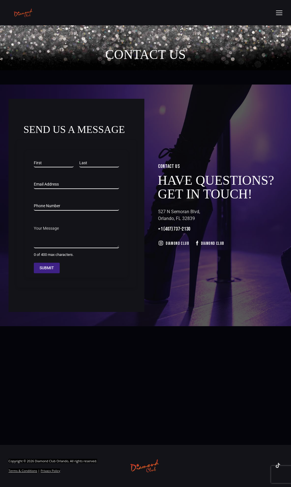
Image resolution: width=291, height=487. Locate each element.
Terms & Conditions (23, 470)
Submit (47, 268)
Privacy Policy (50, 470)
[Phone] (76, 206)
